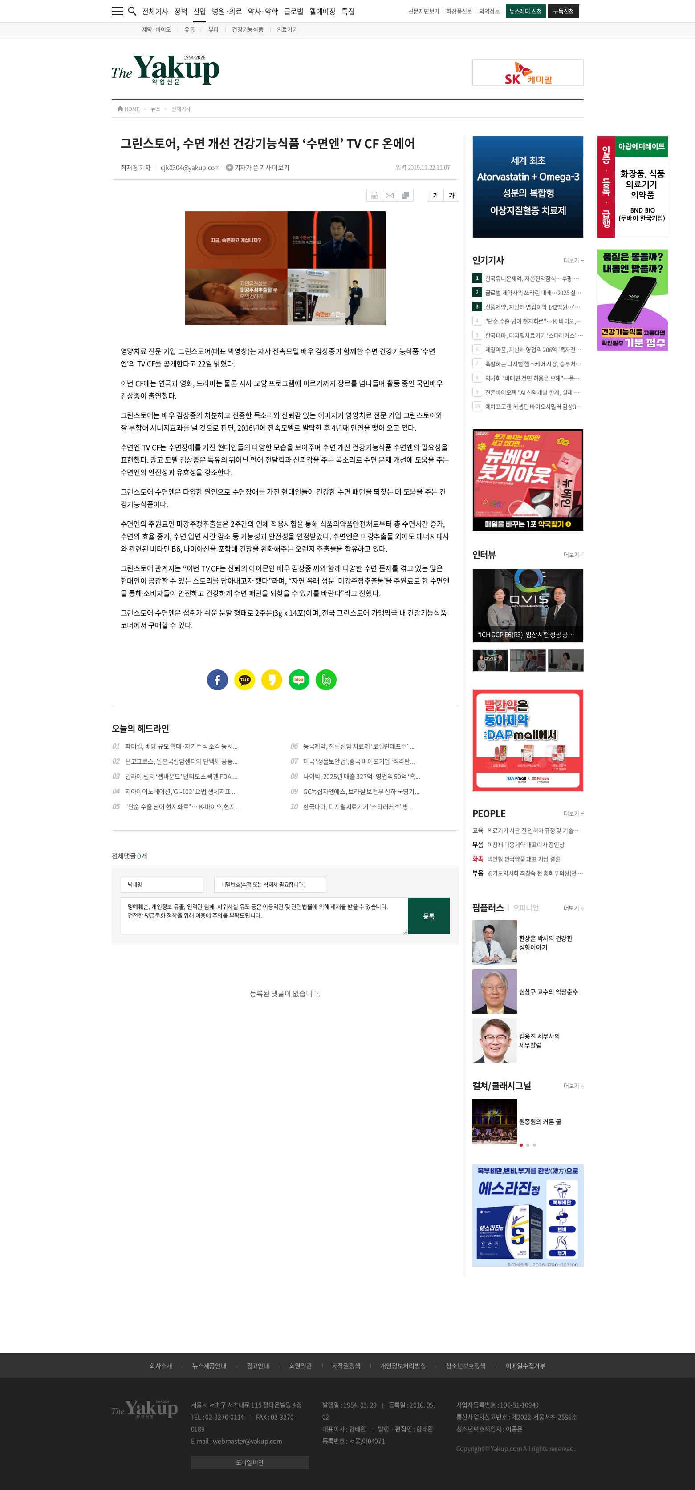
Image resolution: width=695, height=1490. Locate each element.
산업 (200, 14)
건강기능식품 (248, 29)
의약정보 (489, 11)
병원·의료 (227, 11)
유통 (189, 29)
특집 (348, 11)
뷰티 (213, 29)
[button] (521, 1145)
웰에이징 (322, 11)
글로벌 (294, 11)
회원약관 (300, 1365)
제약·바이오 (156, 29)
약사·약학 (263, 11)
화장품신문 (459, 11)
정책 (180, 11)
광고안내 (258, 1365)
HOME (128, 109)
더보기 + (574, 260)
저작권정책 (346, 1365)
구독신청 (563, 11)
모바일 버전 (250, 1462)
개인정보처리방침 (403, 1365)
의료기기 (287, 29)
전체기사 (155, 11)
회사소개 (161, 1365)
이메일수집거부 (525, 1365)
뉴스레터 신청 (525, 11)
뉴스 (156, 109)
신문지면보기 (424, 11)
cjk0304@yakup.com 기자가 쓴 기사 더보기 (225, 167)
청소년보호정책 (465, 1365)
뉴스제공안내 (209, 1365)
